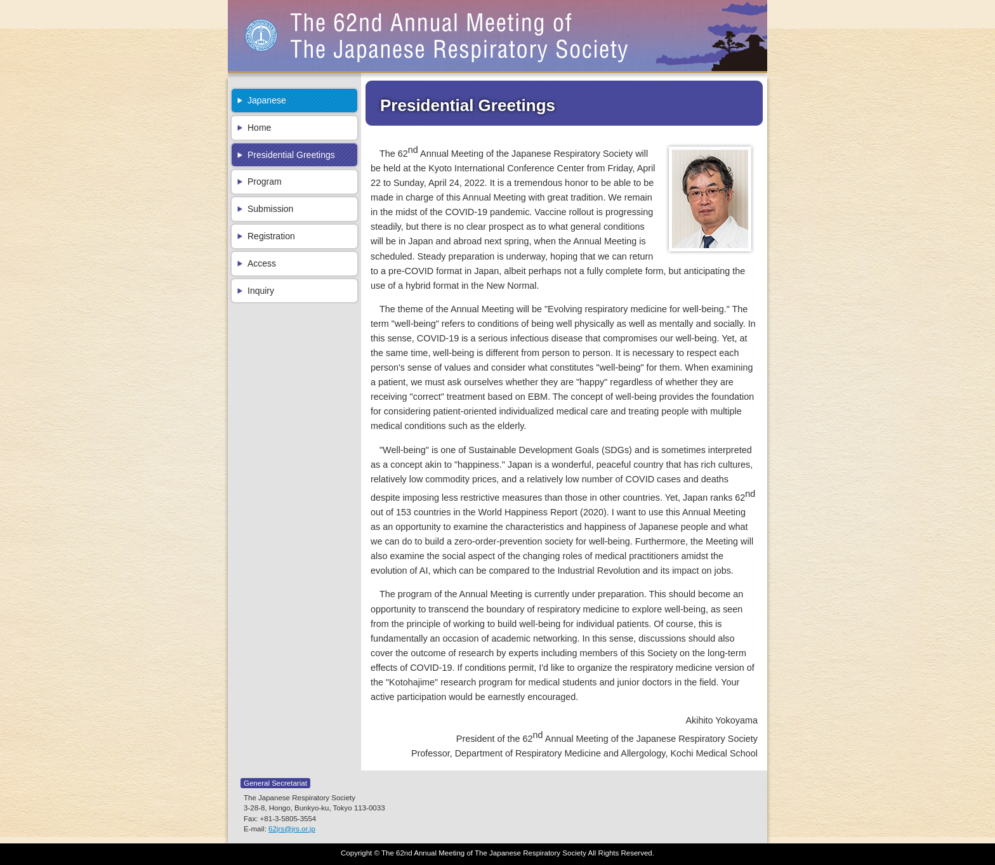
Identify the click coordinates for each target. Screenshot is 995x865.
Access (261, 263)
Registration (271, 236)
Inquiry (260, 291)
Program (264, 181)
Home (259, 127)
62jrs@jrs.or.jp (291, 829)
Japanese (266, 100)
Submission (270, 209)
